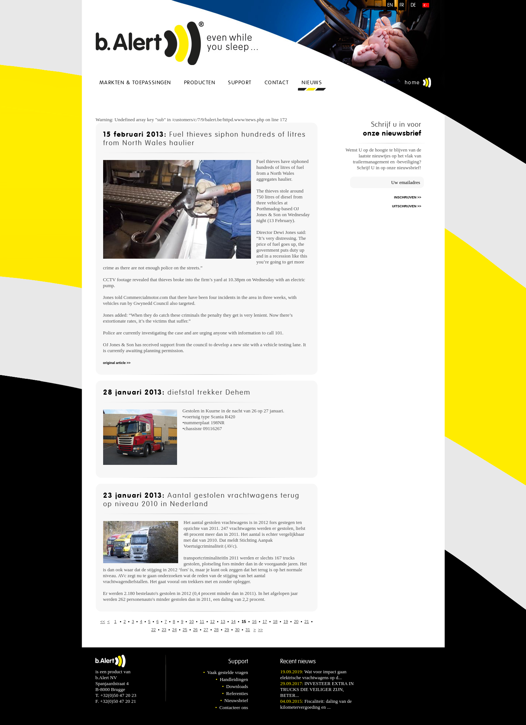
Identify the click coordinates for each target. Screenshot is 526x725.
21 (306, 621)
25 (185, 629)
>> (260, 629)
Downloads (237, 686)
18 (275, 621)
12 (212, 621)
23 (164, 629)
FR (402, 5)
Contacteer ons (233, 707)
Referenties (237, 693)
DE (413, 5)
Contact (277, 82)
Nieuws (312, 82)
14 (233, 621)
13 (223, 621)
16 (254, 621)
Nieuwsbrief (236, 700)
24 (174, 629)
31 (247, 629)
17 (264, 621)
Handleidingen (234, 679)
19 (286, 621)
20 (296, 621)
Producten (200, 82)
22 (153, 629)
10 (191, 621)
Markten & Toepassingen (135, 82)
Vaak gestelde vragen (227, 672)
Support (240, 82)
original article (114, 363)
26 (195, 629)
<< (102, 621)
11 (202, 621)
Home (412, 82)
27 (206, 629)
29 (226, 629)
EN (390, 5)
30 (237, 629)
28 (216, 629)
